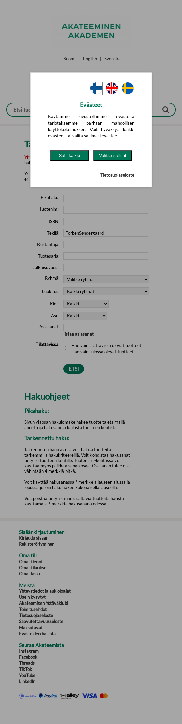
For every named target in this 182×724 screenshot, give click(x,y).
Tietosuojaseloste (117, 175)
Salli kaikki (69, 155)
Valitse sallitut (112, 155)
